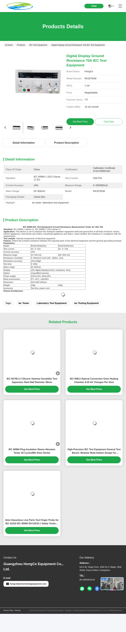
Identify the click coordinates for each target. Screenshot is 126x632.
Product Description (66, 142)
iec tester (23, 303)
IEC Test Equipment (38, 45)
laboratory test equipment (52, 303)
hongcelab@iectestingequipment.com (26, 583)
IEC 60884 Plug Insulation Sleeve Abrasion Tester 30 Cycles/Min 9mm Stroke (32, 451)
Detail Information (24, 142)
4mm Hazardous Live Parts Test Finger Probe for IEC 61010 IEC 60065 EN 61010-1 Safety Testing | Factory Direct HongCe (32, 522)
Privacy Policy (8, 610)
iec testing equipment (86, 303)
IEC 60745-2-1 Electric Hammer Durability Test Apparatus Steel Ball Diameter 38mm (32, 380)
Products (21, 45)
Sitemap (17, 610)
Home (9, 45)
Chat (94, 6)
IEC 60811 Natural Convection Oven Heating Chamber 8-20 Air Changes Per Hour (94, 380)
